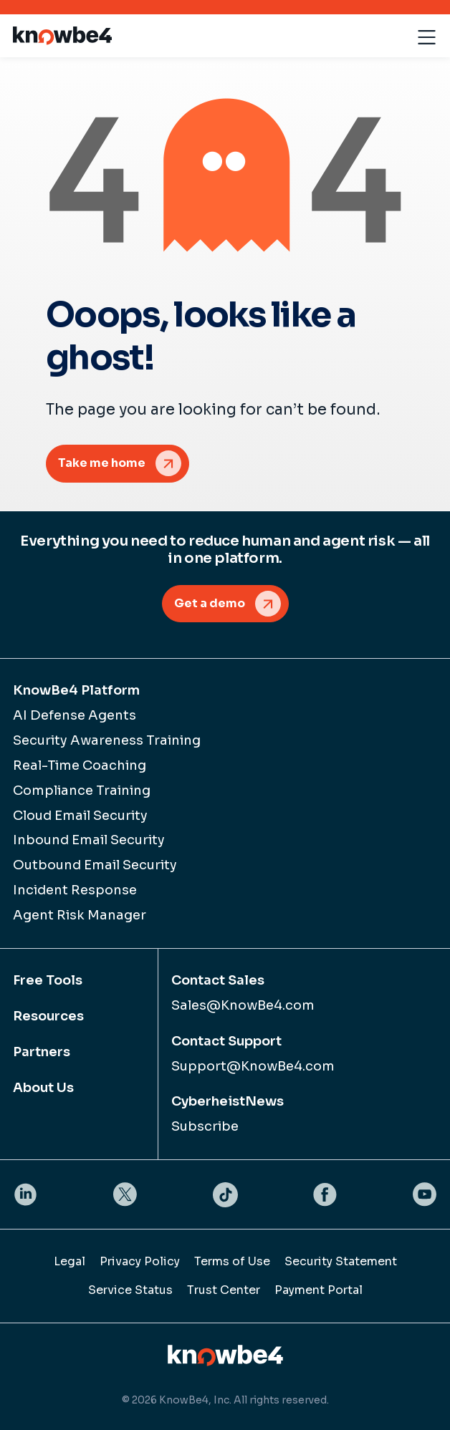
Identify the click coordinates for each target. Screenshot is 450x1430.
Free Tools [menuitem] (47, 980)
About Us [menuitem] (43, 1088)
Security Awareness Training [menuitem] (107, 740)
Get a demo (209, 603)
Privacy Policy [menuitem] (140, 1261)
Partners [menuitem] (41, 1052)
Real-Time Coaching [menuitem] (79, 765)
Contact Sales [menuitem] (217, 980)
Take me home (101, 462)
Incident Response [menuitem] (75, 890)
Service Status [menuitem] (130, 1290)
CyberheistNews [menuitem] (227, 1101)
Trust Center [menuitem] (223, 1290)
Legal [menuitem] (69, 1261)
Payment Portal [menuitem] (318, 1290)
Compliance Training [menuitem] (81, 790)
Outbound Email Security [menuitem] (95, 865)
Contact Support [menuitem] (226, 1041)
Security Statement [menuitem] (340, 1261)
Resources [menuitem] (48, 1016)
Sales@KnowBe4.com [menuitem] (243, 1005)
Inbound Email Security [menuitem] (89, 840)
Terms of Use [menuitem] (232, 1261)
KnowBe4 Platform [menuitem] (76, 690)
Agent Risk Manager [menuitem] (79, 915)
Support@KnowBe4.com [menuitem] (253, 1066)
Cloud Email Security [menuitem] (80, 815)
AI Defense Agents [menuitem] (74, 715)
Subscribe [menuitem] (205, 1126)
